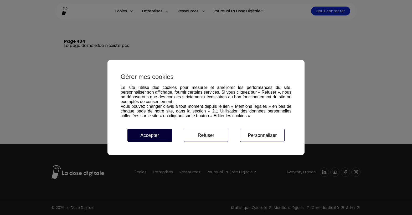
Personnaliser (262, 135)
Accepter (149, 135)
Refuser (206, 135)
